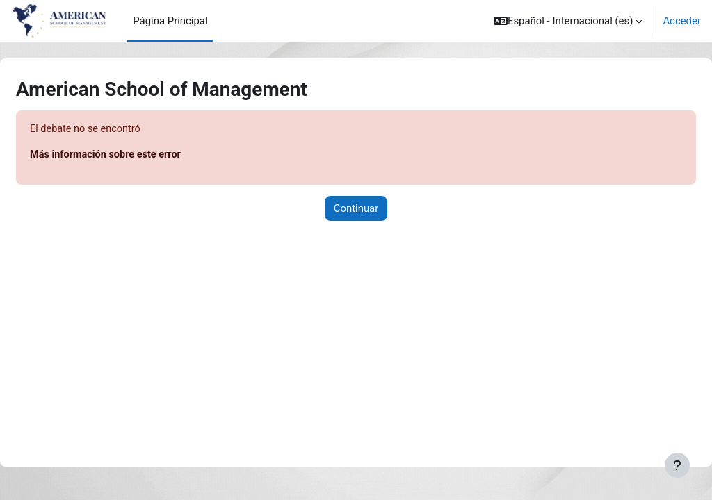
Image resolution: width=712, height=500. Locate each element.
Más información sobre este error (141, 155)
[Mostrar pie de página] (677, 465)
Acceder (682, 21)
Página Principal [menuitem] (170, 21)
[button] (568, 21)
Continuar (356, 209)
